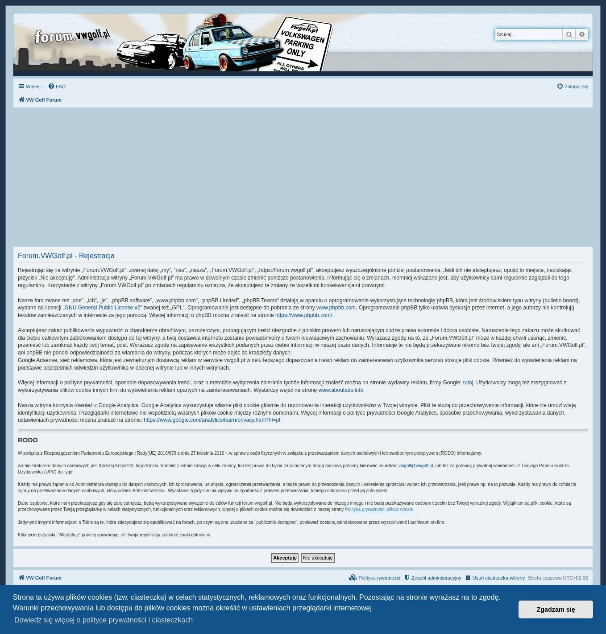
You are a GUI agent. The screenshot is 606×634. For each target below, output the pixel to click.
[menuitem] (57, 86)
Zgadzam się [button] (556, 609)
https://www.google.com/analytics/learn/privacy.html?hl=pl (212, 420)
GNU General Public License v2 (102, 308)
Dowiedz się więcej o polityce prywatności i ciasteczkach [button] (103, 620)
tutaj (468, 382)
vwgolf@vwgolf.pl (415, 465)
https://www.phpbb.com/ (303, 315)
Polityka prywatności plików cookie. (380, 509)
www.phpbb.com (336, 308)
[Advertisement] (303, 179)
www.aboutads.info (341, 390)
